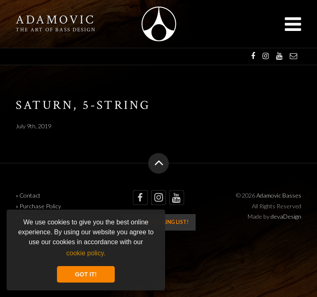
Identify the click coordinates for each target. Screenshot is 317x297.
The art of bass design (55, 29)
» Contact (28, 195)
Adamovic (55, 20)
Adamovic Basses (159, 24)
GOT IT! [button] (86, 274)
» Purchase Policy (38, 206)
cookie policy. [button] (86, 253)
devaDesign (286, 216)
